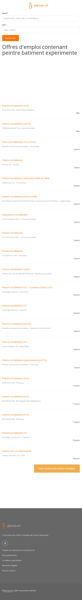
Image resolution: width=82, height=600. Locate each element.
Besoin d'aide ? (9, 570)
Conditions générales (12, 560)
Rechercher (10, 38)
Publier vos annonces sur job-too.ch (18, 550)
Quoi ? (5, 13)
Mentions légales (10, 565)
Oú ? (4, 25)
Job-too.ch (8, 590)
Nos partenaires (9, 555)
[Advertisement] (41, 78)
